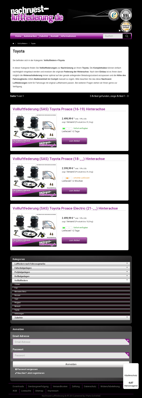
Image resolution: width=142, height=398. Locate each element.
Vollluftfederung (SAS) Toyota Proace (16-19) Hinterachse (59, 109)
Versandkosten (60, 386)
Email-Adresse (21, 336)
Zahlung (76, 386)
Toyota (16, 310)
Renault (17, 306)
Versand (70, 122)
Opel (16, 299)
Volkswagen (19, 314)
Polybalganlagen (72, 271)
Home (18, 36)
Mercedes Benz (20, 292)
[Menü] (137, 365)
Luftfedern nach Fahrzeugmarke (72, 263)
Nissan (17, 295)
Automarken (30, 36)
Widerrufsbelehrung (110, 386)
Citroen (17, 284)
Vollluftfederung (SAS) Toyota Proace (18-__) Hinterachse (59, 159)
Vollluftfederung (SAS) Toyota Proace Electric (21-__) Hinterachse (65, 208)
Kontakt (54, 36)
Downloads (18, 386)
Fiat (16, 288)
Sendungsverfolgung (38, 386)
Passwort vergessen (26, 369)
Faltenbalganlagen (72, 267)
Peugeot (17, 303)
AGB (15, 390)
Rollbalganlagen (72, 276)
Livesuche (26, 390)
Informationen (68, 36)
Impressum (53, 390)
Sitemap (39, 390)
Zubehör (43, 36)
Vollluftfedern (72, 280)
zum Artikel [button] (74, 141)
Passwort (18, 349)
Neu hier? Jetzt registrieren (29, 373)
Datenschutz (90, 386)
